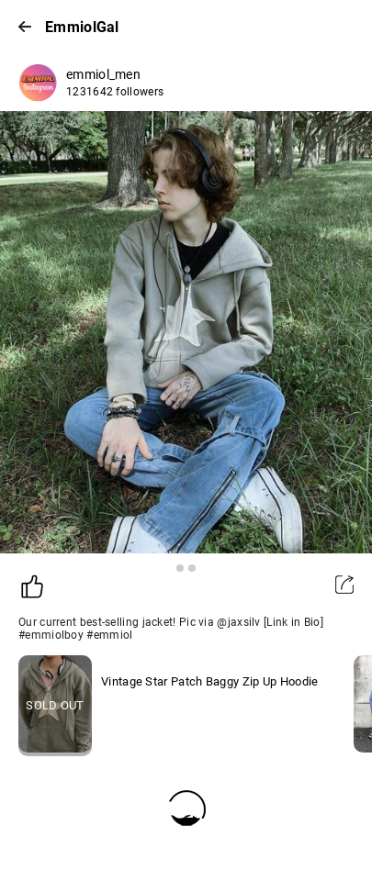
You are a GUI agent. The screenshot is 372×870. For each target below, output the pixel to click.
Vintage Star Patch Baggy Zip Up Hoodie (209, 681)
